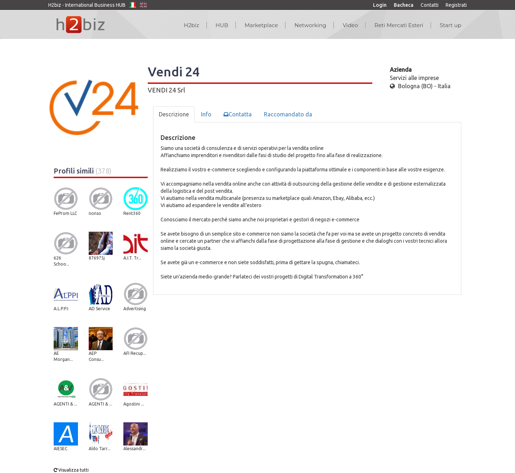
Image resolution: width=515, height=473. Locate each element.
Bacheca (403, 5)
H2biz (191, 25)
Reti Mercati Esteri (398, 25)
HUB (222, 25)
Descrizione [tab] (174, 114)
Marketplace (261, 25)
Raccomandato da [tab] (288, 114)
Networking (310, 25)
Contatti (429, 5)
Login (380, 5)
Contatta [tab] (238, 114)
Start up (450, 25)
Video (350, 25)
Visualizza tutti (71, 470)
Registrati (456, 5)
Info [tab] (206, 114)
